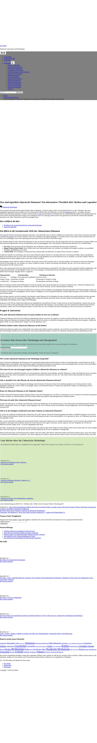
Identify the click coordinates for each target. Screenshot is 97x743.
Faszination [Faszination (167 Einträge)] (88, 643)
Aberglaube (7, 60)
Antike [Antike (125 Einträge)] (17, 643)
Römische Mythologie (14, 84)
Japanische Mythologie (15, 79)
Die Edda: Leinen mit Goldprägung (11, 597)
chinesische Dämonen (19, 507)
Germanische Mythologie (15, 70)
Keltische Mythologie (14, 80)
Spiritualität (18, 509)
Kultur (48, 507)
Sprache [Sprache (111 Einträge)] (12, 652)
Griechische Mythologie (15, 73)
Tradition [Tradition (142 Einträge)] (27, 652)
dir (40, 214)
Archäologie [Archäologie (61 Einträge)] (22, 643)
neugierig (68, 212)
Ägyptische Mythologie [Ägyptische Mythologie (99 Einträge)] (56, 652)
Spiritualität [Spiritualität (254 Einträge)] (4, 652)
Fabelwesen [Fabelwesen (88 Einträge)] (80, 643)
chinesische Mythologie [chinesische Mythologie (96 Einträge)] (41, 643)
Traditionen (25, 509)
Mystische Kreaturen (68, 507)
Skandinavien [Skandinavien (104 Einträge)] (92, 649)
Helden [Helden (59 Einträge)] (54, 646)
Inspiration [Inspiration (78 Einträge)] (58, 646)
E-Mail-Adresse (5, 347)
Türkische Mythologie (14, 87)
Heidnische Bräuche (14, 75)
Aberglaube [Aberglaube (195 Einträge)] (11, 643)
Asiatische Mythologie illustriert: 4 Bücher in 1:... (16, 480)
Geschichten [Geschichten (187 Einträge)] (31, 646)
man (5, 235)
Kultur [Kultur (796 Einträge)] (65, 645)
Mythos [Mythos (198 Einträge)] (27, 649)
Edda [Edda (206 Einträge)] (50, 643)
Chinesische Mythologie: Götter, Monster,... (14, 462)
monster (59, 507)
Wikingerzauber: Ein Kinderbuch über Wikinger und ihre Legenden (24, 534)
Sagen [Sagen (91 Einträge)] (86, 649)
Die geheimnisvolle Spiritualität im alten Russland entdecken (22, 538)
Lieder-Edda (7, 57)
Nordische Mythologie (14, 82)
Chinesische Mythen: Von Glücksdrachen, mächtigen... (17, 498)
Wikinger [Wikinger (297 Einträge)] (41, 652)
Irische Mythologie (13, 77)
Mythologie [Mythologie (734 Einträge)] (17, 649)
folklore (29, 507)
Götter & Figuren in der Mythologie (18, 72)
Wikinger (10, 89)
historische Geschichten (39, 507)
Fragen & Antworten (10, 227)
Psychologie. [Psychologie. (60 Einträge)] (75, 649)
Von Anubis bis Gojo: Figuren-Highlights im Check (19, 536)
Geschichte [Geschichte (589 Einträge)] (20, 646)
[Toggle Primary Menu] (3, 53)
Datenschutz (7, 665)
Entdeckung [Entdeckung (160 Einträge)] (57, 643)
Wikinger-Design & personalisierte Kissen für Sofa (19, 531)
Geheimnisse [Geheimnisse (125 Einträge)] (10, 646)
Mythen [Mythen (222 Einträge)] (8, 649)
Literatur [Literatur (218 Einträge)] (90, 646)
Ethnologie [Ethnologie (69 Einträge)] (74, 643)
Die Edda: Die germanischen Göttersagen (12, 560)
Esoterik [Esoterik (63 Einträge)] (70, 643)
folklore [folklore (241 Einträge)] (3, 646)
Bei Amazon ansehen (7, 464)
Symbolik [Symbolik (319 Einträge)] (19, 652)
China (11, 507)
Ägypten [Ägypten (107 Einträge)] (47, 652)
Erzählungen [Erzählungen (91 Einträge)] (64, 643)
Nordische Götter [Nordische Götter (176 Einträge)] (40, 649)
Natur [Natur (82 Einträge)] (31, 649)
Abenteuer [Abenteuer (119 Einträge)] (3, 643)
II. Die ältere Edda (9, 58)
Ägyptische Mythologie (15, 67)
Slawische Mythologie (14, 85)
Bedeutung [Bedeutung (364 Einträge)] (30, 643)
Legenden (54, 507)
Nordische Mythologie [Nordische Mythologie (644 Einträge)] (58, 649)
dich (48, 215)
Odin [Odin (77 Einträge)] (71, 649)
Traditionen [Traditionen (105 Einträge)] (33, 652)
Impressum (7, 667)
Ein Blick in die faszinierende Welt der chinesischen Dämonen (23, 225)
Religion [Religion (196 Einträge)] (82, 649)
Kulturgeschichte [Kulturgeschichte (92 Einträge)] (73, 646)
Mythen (77, 507)
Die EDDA (3, 46)
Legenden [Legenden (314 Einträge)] (83, 646)
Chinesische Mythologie (15, 68)
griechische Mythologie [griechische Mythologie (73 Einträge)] (41, 646)
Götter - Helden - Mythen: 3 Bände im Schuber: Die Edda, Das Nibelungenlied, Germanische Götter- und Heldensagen (36, 633)
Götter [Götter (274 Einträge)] (49, 646)
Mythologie (7, 63)
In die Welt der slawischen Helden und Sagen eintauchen (21, 533)
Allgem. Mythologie (14, 65)
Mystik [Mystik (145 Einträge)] (2, 649)
